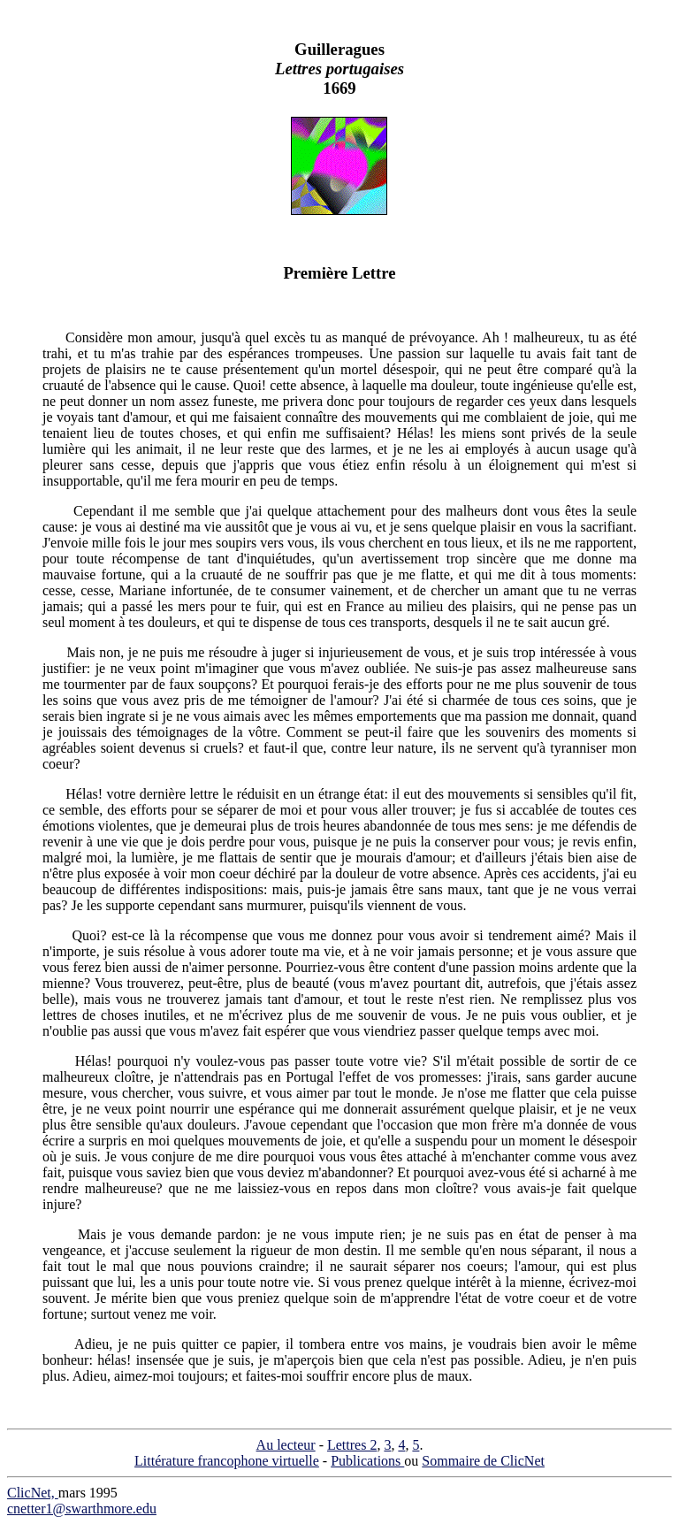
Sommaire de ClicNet (483, 1460)
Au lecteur (286, 1444)
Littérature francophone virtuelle (226, 1460)
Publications (367, 1460)
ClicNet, (32, 1492)
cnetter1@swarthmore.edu (81, 1508)
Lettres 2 (352, 1444)
